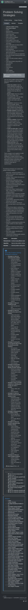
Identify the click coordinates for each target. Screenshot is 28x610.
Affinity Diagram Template (14, 508)
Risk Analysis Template (13, 566)
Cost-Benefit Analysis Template (15, 523)
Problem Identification (13, 562)
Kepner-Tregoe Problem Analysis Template (18, 548)
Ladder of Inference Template (15, 550)
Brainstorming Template (13, 514)
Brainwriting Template (13, 515)
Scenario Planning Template (14, 571)
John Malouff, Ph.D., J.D (13, 466)
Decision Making (12, 526)
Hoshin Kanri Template (13, 541)
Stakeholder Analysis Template (15, 578)
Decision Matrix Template (14, 527)
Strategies (6, 23)
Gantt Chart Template (13, 538)
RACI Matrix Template (13, 565)
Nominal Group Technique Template (16, 556)
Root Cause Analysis (11, 28)
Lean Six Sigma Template (14, 551)
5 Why (9, 500)
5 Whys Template (12, 502)
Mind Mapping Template (13, 554)
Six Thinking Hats (12, 577)
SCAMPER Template (13, 569)
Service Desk (11, 572)
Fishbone (10, 535)
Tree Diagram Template (13, 581)
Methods (13, 23)
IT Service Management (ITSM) (15, 545)
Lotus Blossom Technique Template (16, 553)
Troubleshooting (11, 584)
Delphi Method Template (13, 529)
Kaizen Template (12, 547)
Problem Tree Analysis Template (15, 563)
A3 (8, 505)
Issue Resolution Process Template (16, 544)
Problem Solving (8, 20)
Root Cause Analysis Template (15, 568)
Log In (25, 601)
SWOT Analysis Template (14, 580)
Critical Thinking (11, 524)
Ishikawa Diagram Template (14, 542)
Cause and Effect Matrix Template (16, 518)
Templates (20, 23)
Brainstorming (11, 512)
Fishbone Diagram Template (14, 536)
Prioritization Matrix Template (14, 560)
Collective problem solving (12, 26)
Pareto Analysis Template (14, 557)
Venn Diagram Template (13, 586)
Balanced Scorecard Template (15, 511)
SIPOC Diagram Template (14, 575)
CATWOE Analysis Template (14, 517)
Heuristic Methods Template (14, 539)
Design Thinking (18, 20)
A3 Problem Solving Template (15, 506)
